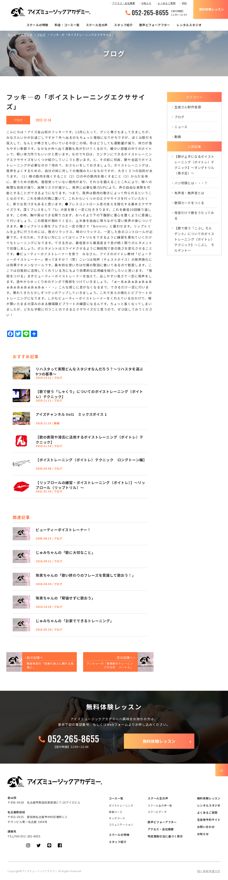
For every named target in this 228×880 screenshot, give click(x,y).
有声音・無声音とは (189, 192)
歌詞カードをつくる (189, 202)
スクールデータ (157, 812)
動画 (177, 136)
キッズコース (117, 818)
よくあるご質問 (167, 3)
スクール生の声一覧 (160, 805)
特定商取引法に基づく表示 (165, 836)
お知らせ (146, 3)
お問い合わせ (206, 827)
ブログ (41, 35)
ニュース (180, 126)
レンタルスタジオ (189, 25)
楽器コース (115, 812)
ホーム (12, 35)
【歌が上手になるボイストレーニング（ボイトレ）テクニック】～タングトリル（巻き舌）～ (194, 164)
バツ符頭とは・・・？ (191, 183)
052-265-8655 (150, 12)
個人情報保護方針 (208, 871)
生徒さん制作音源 (187, 107)
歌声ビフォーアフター (154, 25)
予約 (184, 3)
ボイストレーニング (121, 805)
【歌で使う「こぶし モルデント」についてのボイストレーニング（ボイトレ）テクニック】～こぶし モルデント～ (194, 239)
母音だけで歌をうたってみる (194, 215)
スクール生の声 (97, 25)
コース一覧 (116, 798)
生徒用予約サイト (208, 820)
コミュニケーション (121, 824)
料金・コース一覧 (67, 25)
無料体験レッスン (211, 9)
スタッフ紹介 (123, 25)
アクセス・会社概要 (123, 3)
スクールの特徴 (37, 25)
